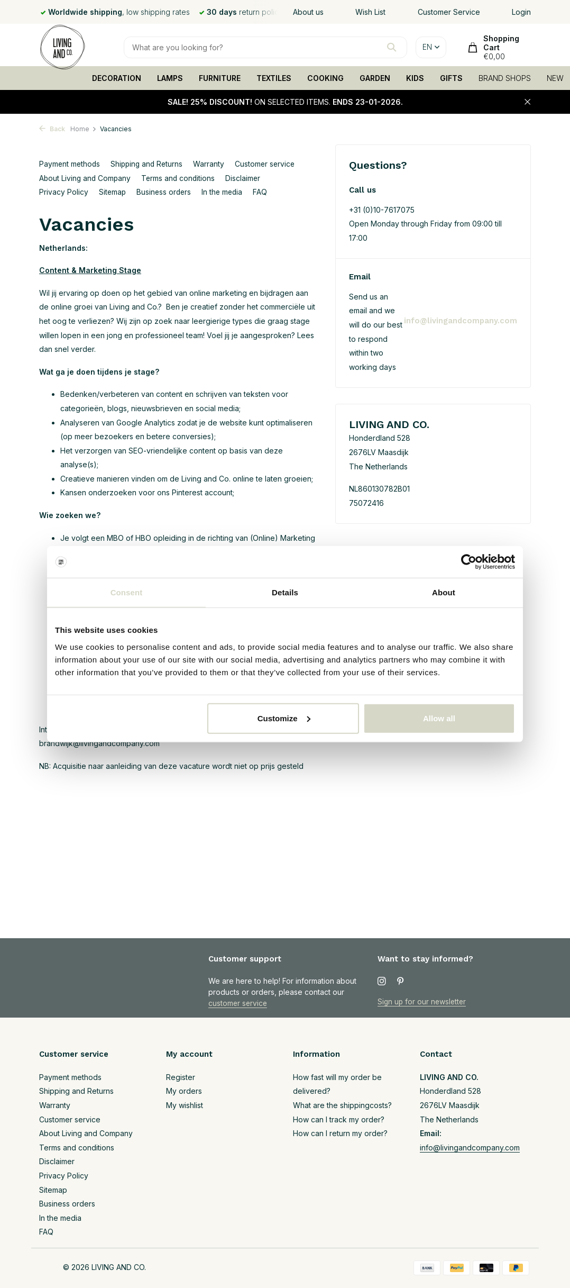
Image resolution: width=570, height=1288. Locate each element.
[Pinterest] (401, 981)
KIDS (415, 78)
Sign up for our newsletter (423, 1001)
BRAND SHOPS (505, 78)
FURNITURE (220, 78)
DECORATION (116, 78)
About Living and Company (86, 178)
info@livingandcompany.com (459, 320)
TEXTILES (273, 78)
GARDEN (375, 78)
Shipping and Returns (149, 163)
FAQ (264, 191)
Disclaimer (246, 178)
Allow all (439, 717)
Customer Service (449, 11)
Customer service (269, 163)
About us (308, 11)
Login (521, 11)
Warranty (212, 163)
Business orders (165, 191)
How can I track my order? (338, 1119)
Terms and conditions (180, 178)
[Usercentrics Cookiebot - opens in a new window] (468, 562)
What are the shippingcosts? (342, 1105)
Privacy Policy (63, 191)
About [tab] (443, 592)
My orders (184, 1090)
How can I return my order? (340, 1133)
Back (52, 129)
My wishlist (184, 1105)
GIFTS (451, 78)
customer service (238, 1003)
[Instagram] (382, 981)
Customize (284, 717)
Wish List (370, 11)
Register (180, 1077)
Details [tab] (285, 592)
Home (83, 129)
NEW (555, 78)
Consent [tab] (127, 592)
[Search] (265, 47)
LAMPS (170, 78)
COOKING (325, 78)
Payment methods (70, 163)
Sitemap (113, 191)
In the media (225, 191)
